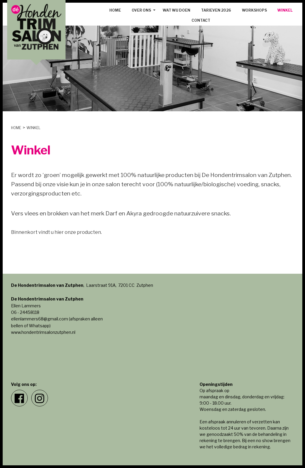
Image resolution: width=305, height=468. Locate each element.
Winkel (284, 10)
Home (115, 10)
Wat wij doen (176, 10)
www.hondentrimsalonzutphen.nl (43, 332)
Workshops (254, 10)
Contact (201, 20)
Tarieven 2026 (216, 10)
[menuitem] (115, 10)
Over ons (141, 10)
